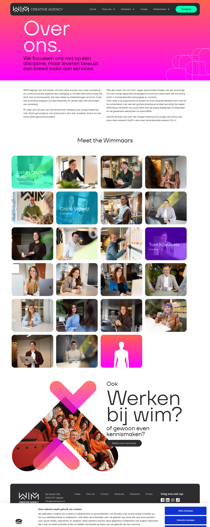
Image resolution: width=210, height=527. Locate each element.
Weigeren (185, 508)
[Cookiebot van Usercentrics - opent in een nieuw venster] (19, 521)
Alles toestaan (185, 489)
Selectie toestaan (186, 498)
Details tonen (157, 521)
